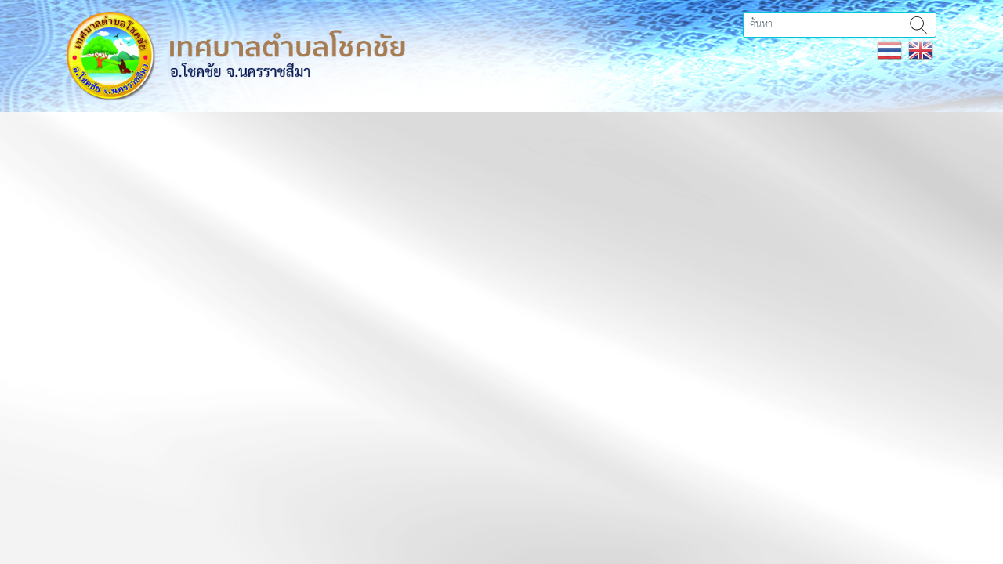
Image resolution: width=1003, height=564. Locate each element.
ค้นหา (918, 25)
